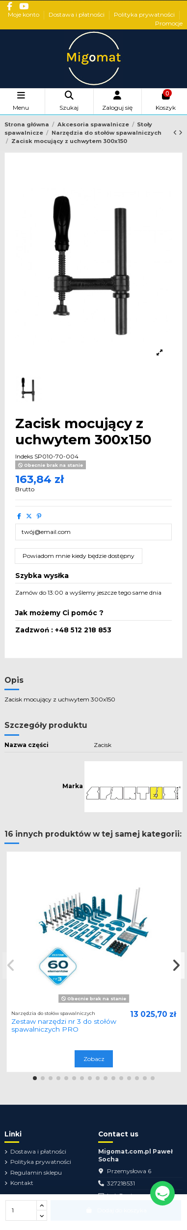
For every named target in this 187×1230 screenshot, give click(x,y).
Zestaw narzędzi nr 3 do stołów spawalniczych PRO (63, 1025)
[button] (35, 1078)
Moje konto (24, 14)
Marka (72, 786)
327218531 (121, 1183)
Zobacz (94, 1058)
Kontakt (21, 1182)
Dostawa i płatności (77, 14)
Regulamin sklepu (36, 1172)
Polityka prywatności (145, 14)
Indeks (24, 456)
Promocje (169, 23)
